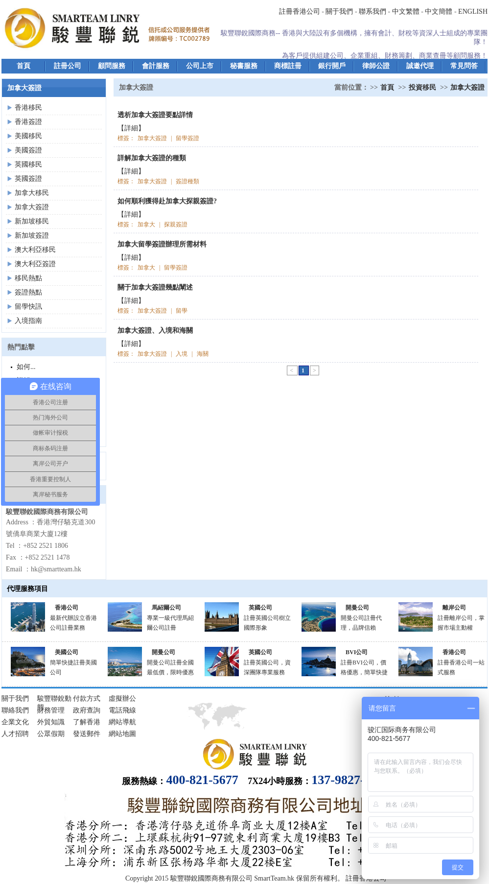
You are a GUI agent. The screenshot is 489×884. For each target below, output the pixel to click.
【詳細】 (131, 128)
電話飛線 (122, 710)
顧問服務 (111, 66)
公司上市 (199, 66)
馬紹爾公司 (166, 607)
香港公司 (66, 607)
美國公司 (66, 652)
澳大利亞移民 (35, 249)
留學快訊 (28, 306)
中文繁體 (405, 11)
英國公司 (260, 607)
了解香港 (86, 722)
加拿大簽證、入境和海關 (155, 330)
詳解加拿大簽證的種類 (151, 158)
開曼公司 (357, 607)
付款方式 (86, 698)
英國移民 (28, 164)
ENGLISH (473, 11)
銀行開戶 (332, 66)
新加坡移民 (32, 221)
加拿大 (146, 224)
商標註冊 (288, 66)
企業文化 (15, 722)
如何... (26, 366)
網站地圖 (122, 733)
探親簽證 (175, 224)
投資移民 (422, 87)
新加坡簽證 (32, 235)
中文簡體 (438, 11)
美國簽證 (28, 150)
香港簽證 (28, 121)
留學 (181, 310)
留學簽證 (187, 138)
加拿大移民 (32, 192)
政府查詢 (86, 710)
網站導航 (122, 722)
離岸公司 (454, 607)
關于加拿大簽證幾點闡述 (155, 287)
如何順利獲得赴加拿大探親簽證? (167, 201)
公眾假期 (51, 733)
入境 (181, 353)
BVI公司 (357, 652)
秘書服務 (243, 66)
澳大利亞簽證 (35, 264)
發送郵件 (86, 733)
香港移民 (28, 107)
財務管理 (51, 710)
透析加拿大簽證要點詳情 (155, 115)
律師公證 (376, 66)
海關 (203, 353)
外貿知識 (51, 722)
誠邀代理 (420, 66)
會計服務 (155, 66)
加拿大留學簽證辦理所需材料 (162, 244)
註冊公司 (67, 66)
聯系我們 (372, 11)
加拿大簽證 (32, 207)
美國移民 (28, 136)
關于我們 (339, 11)
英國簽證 (28, 178)
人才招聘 (15, 733)
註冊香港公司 (299, 11)
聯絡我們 (15, 710)
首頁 (23, 66)
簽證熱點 (28, 292)
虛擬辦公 (122, 698)
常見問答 (464, 66)
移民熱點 (28, 278)
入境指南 (28, 320)
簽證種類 (187, 181)
